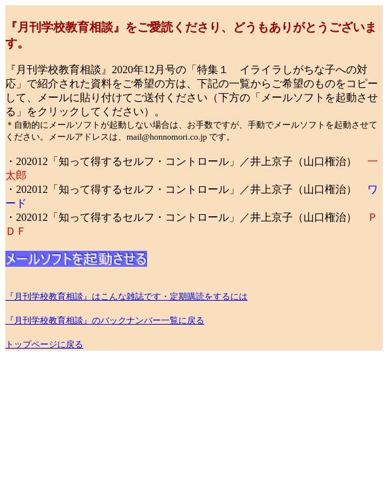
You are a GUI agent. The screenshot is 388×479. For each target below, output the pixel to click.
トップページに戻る (44, 344)
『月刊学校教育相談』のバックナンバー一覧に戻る (104, 320)
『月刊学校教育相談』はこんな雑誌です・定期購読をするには (126, 296)
